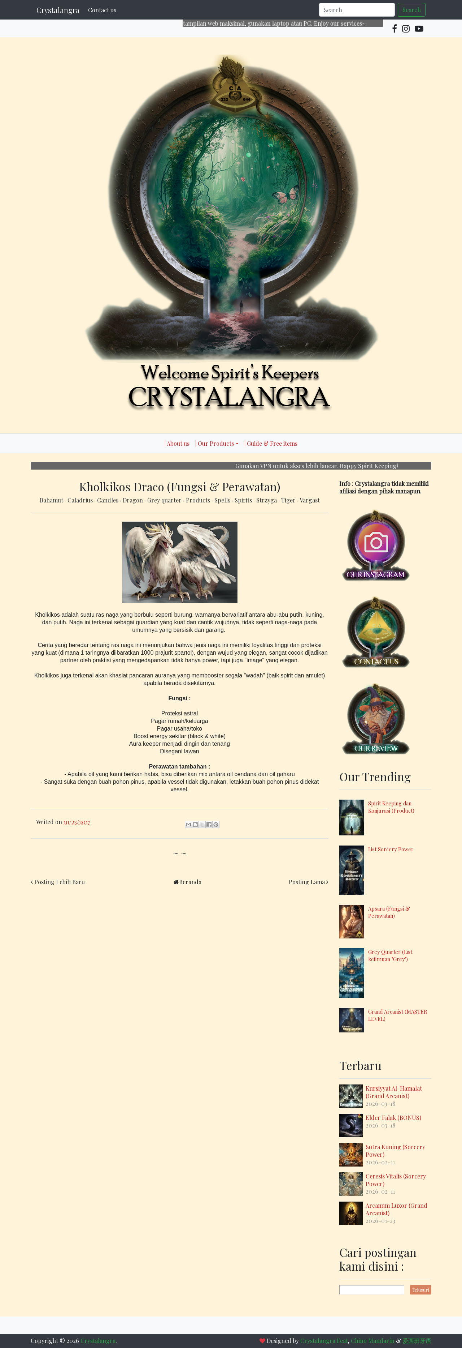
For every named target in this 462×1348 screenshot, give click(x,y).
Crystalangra (57, 10)
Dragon (133, 500)
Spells (223, 500)
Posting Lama (307, 882)
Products (199, 500)
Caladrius (80, 500)
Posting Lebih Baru (59, 882)
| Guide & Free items (270, 443)
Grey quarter (165, 500)
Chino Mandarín (373, 1340)
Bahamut (52, 500)
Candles (108, 500)
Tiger (289, 500)
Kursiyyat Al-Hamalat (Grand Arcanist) (394, 1092)
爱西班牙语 (416, 1340)
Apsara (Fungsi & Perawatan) (389, 912)
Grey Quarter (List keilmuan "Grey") (390, 955)
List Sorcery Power (391, 849)
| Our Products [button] (214, 443)
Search (411, 9)
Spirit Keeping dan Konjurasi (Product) (391, 807)
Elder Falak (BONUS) (393, 1117)
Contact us (102, 10)
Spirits (244, 500)
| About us (177, 443)
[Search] (357, 10)
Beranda (190, 882)
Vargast (310, 500)
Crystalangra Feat (324, 1340)
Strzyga (267, 500)
